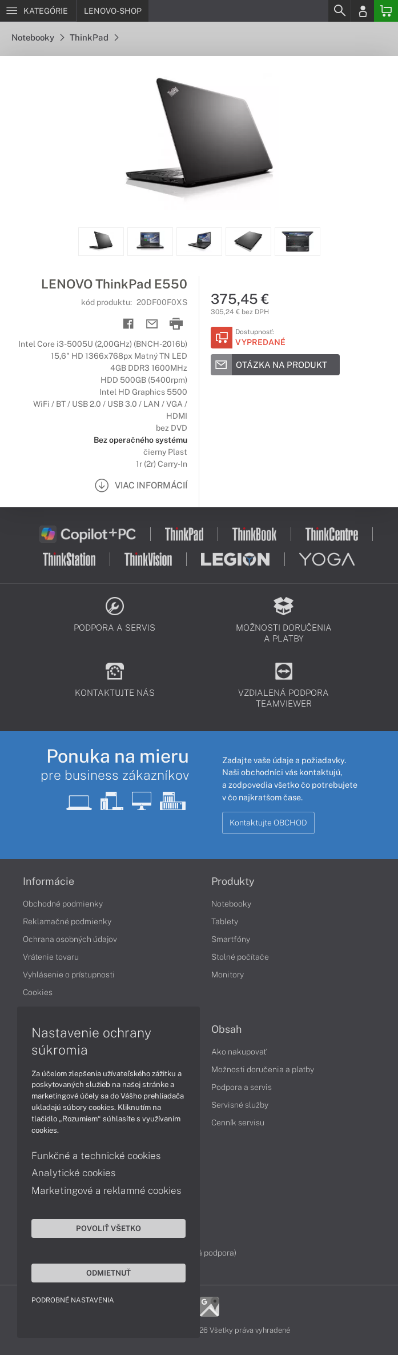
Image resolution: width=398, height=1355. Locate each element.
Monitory (227, 974)
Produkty (233, 881)
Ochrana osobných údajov (70, 939)
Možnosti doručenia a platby (262, 1069)
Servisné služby (239, 1104)
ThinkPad (94, 37)
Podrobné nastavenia (72, 1300)
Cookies (38, 992)
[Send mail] (152, 324)
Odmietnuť (108, 1272)
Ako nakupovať (239, 1051)
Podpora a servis (241, 1087)
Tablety (224, 921)
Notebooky (37, 37)
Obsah (226, 1029)
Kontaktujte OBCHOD (268, 822)
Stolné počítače (240, 956)
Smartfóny (230, 939)
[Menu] (38, 11)
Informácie (48, 881)
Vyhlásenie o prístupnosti (69, 974)
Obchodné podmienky (63, 903)
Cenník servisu (237, 1122)
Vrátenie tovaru (51, 956)
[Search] (339, 11)
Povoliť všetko (108, 1228)
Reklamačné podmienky (67, 921)
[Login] (362, 11)
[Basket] (386, 11)
